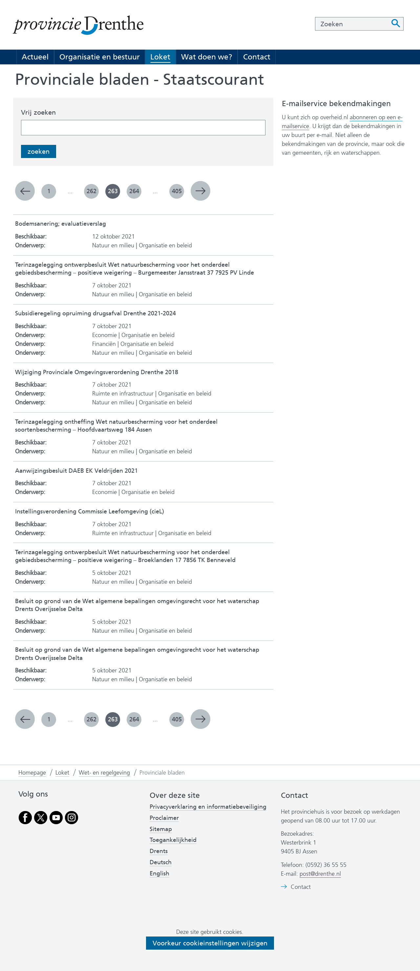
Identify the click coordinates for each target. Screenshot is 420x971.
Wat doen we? (206, 56)
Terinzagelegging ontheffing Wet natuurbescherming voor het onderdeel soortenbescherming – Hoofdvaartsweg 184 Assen (116, 426)
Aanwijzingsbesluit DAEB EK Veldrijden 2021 (76, 471)
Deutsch (161, 862)
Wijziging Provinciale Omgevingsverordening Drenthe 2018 (96, 372)
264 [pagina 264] (134, 191)
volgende (200, 191)
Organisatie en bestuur (99, 56)
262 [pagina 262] (91, 191)
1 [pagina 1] (49, 191)
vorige (25, 191)
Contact (256, 56)
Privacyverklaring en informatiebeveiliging (208, 806)
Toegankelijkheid (173, 840)
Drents (159, 851)
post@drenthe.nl (320, 873)
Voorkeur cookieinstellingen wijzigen (210, 943)
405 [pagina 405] (177, 191)
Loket (160, 56)
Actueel (35, 56)
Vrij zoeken (38, 112)
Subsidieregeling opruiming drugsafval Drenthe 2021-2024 (95, 313)
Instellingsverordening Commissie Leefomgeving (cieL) (89, 511)
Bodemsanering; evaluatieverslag (60, 224)
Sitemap (161, 829)
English (159, 873)
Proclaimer (164, 818)
